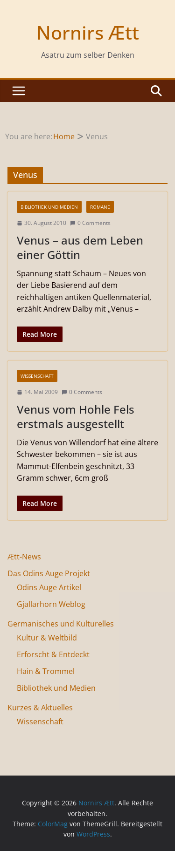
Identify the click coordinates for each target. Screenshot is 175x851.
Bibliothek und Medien (49, 207)
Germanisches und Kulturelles (60, 624)
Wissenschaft (37, 376)
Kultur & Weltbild (47, 638)
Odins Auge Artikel (49, 587)
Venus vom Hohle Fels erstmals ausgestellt (75, 416)
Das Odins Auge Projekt (48, 573)
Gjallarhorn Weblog (51, 604)
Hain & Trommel (46, 671)
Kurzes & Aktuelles (40, 707)
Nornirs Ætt (87, 32)
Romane (100, 207)
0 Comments (90, 223)
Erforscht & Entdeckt (53, 654)
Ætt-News (24, 556)
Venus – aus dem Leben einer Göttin (80, 247)
